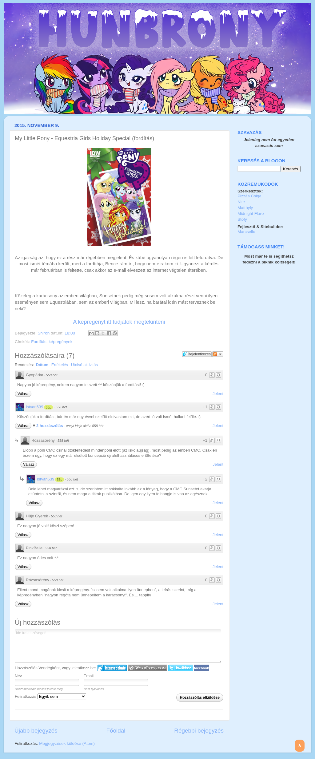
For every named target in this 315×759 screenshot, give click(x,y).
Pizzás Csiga (249, 196)
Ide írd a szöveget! (118, 646)
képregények (60, 341)
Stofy (242, 219)
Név (18, 676)
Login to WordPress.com (147, 668)
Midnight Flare (250, 213)
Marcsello (246, 231)
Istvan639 (34, 407)
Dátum (42, 364)
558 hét (52, 375)
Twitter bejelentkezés (180, 668)
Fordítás (38, 341)
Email (89, 676)
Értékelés (59, 364)
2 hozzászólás (50, 425)
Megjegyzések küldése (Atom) (67, 743)
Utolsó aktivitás (84, 364)
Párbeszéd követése (217, 354)
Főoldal (116, 730)
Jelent (218, 393)
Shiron (44, 333)
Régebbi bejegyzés (199, 730)
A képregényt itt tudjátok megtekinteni (119, 322)
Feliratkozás (50, 696)
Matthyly (245, 207)
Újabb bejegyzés (36, 730)
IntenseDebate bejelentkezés (112, 668)
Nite (241, 202)
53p (48, 407)
